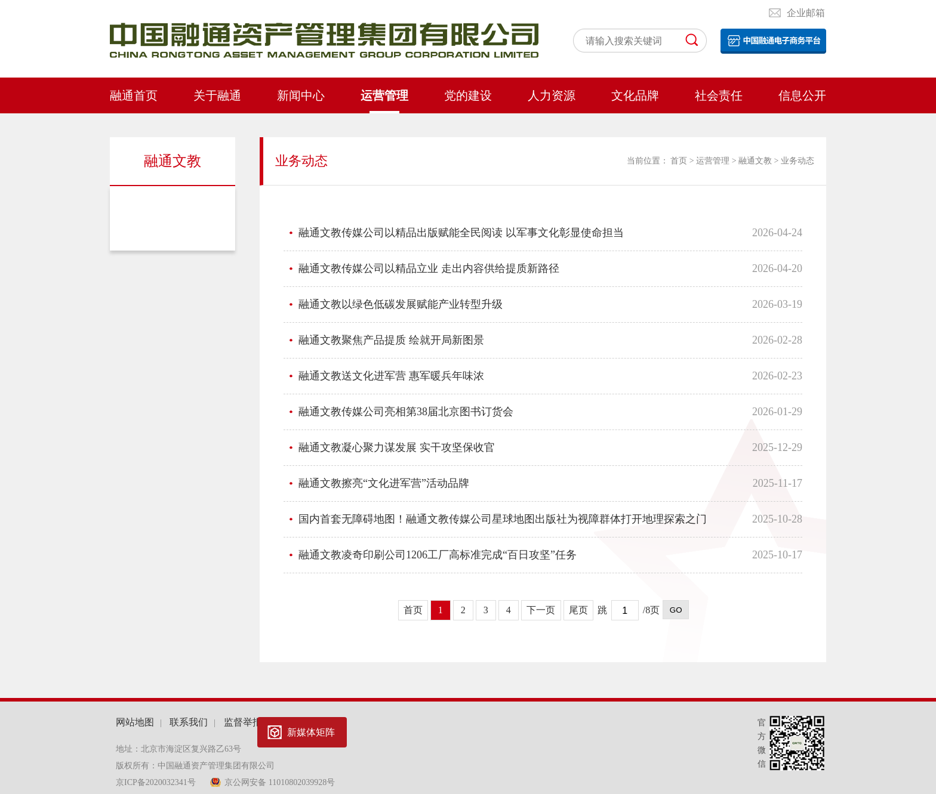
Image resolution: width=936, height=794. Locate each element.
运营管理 (384, 95)
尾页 (578, 610)
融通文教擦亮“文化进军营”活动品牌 (383, 483)
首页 (678, 160)
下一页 (540, 610)
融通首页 (134, 95)
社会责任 (719, 95)
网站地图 (135, 722)
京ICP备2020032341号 (157, 782)
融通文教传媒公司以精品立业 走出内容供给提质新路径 (428, 268)
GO (676, 609)
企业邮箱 (806, 13)
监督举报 (243, 722)
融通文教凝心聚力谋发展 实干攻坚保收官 (396, 447)
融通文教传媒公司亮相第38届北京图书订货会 (405, 412)
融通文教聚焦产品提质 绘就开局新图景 (391, 340)
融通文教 (755, 160)
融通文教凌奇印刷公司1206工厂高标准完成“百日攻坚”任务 (437, 555)
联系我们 (189, 722)
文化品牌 (635, 95)
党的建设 (468, 95)
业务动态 (173, 208)
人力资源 (551, 95)
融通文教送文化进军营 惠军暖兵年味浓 (391, 376)
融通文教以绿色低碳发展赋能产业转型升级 (400, 304)
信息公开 (802, 95)
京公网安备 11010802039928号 (279, 782)
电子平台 (773, 41)
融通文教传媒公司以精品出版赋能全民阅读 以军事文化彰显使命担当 (461, 233)
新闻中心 (301, 95)
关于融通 (217, 95)
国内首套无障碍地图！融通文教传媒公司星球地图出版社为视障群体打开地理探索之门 (502, 519)
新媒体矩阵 (311, 732)
